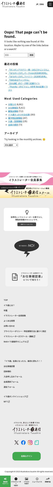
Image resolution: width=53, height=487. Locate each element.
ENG (42, 4)
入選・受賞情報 (15, 121)
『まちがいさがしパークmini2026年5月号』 (28, 73)
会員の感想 (13, 124)
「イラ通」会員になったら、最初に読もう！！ (23, 361)
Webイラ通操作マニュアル (16, 341)
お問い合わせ (9, 326)
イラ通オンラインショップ (16, 396)
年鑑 (5, 310)
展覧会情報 (13, 111)
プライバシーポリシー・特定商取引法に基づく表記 (25, 331)
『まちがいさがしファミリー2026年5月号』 (27, 76)
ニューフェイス (37, 480)
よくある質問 (9, 320)
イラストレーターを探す (16, 481)
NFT (7, 401)
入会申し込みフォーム (13, 376)
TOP (6, 300)
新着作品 (48, 480)
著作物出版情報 (15, 118)
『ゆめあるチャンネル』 (19, 80)
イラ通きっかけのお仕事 (19, 114)
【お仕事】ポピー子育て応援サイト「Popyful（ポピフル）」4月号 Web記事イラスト (28, 87)
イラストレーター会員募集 (15, 315)
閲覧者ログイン (5, 481)
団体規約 (7, 371)
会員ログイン (26, 456)
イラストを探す (26, 481)
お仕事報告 (13, 107)
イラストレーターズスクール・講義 (19, 336)
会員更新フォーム (11, 381)
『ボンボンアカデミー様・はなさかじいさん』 (29, 69)
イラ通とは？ (9, 305)
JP (37, 4)
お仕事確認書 (9, 366)
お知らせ (12, 104)
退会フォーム (9, 387)
